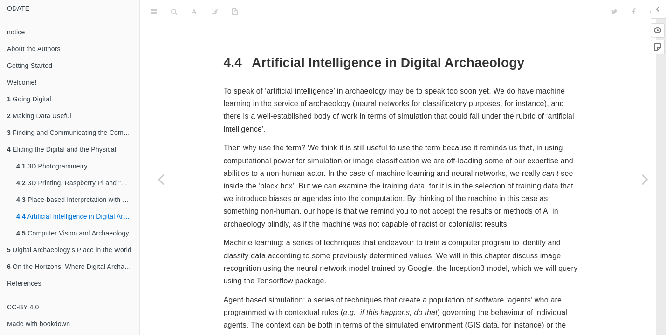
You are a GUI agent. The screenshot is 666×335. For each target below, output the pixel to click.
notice (16, 32)
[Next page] (645, 179)
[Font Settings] (194, 11)
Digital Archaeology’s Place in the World (69, 250)
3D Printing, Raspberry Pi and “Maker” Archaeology (77, 183)
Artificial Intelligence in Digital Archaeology (77, 216)
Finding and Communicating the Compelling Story (73, 132)
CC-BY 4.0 (23, 307)
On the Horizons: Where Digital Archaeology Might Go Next (73, 266)
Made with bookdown (38, 324)
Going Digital (29, 99)
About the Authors (34, 49)
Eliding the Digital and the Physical (61, 149)
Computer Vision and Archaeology (72, 233)
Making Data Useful (39, 116)
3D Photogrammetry (52, 166)
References (24, 283)
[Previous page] (161, 179)
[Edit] (215, 11)
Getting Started (29, 65)
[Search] (174, 11)
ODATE (18, 8)
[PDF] (235, 11)
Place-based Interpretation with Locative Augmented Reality (77, 199)
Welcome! (22, 82)
